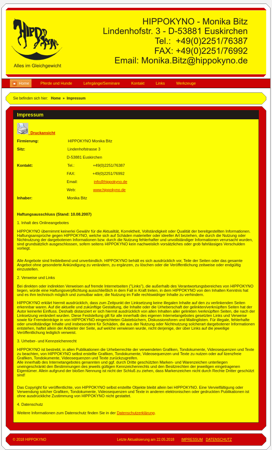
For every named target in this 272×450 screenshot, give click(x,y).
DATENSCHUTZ (219, 440)
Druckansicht (36, 133)
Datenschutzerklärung (136, 413)
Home (24, 83)
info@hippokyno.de (110, 182)
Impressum (76, 98)
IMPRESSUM (192, 440)
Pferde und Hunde (56, 83)
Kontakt (137, 83)
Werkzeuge (186, 83)
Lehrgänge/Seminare (102, 83)
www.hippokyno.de (109, 190)
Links (160, 83)
